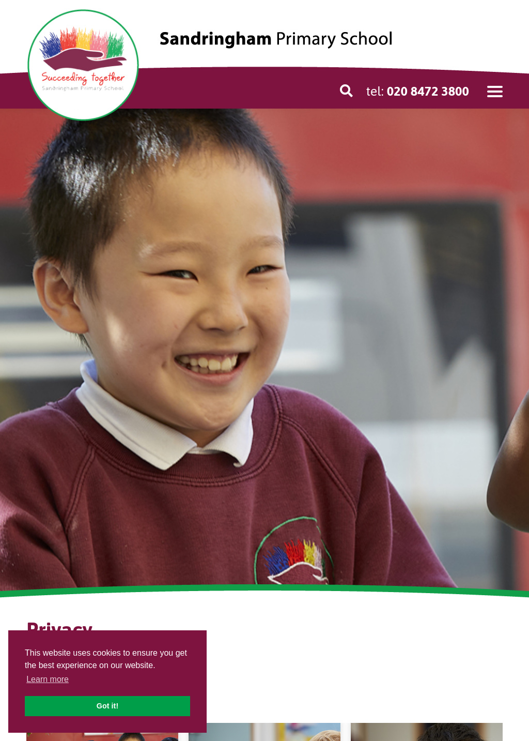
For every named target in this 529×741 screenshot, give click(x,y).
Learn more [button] (47, 679)
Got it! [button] (107, 706)
